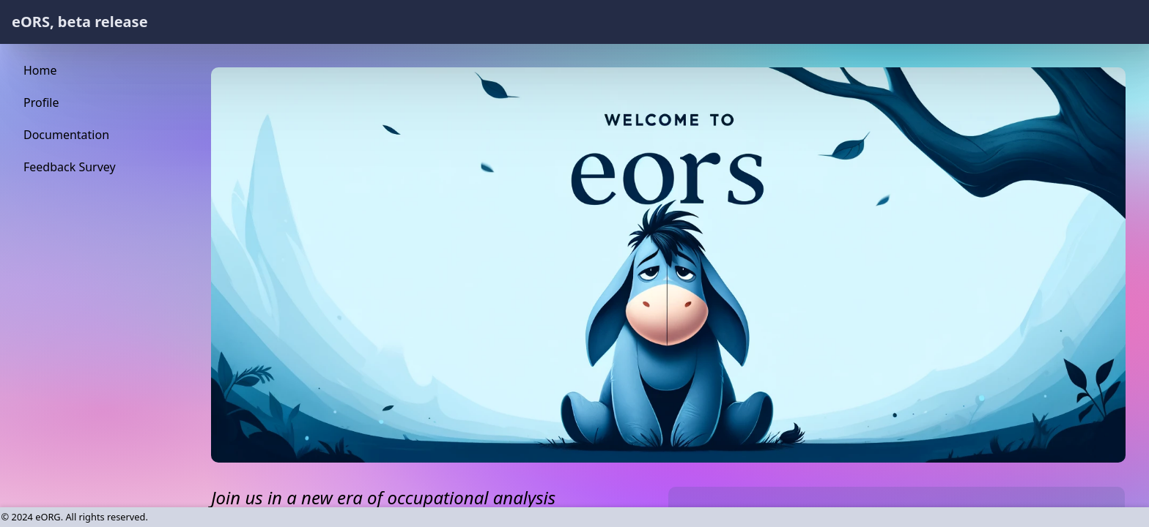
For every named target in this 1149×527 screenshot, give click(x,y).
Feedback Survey (69, 167)
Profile (41, 102)
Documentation (66, 135)
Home (40, 70)
